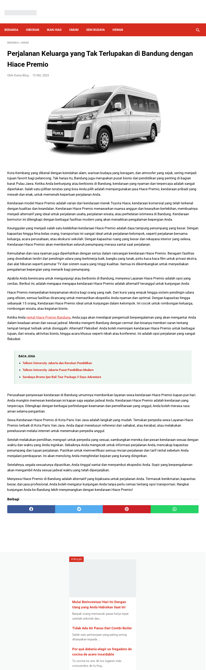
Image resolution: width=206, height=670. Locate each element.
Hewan (120, 23)
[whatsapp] (119, 614)
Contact (130, 657)
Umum (76, 23)
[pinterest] (87, 614)
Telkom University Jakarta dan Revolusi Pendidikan (57, 430)
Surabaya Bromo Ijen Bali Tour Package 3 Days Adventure (62, 444)
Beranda (14, 23)
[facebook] (23, 614)
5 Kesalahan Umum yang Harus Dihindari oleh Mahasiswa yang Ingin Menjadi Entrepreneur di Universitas (171, 182)
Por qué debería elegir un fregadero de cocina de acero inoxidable (172, 144)
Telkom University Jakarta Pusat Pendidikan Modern (58, 437)
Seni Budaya (98, 23)
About (116, 657)
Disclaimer (101, 657)
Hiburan (35, 23)
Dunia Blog (109, 663)
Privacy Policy (79, 657)
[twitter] (55, 614)
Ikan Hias (57, 23)
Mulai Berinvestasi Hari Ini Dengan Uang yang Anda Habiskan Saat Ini (173, 77)
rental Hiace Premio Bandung (48, 373)
